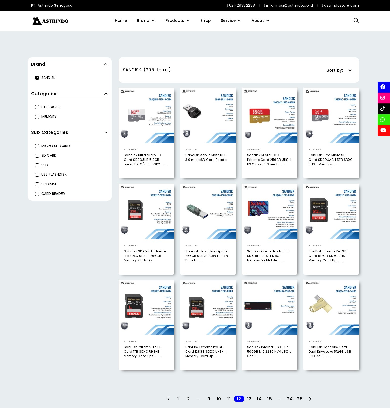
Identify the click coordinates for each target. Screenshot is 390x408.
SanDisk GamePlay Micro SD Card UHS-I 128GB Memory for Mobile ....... (267, 265)
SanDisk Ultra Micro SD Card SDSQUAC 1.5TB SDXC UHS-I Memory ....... (331, 159)
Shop (205, 20)
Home (121, 20)
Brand (143, 20)
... (198, 399)
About (258, 20)
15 (269, 399)
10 (219, 399)
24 (290, 399)
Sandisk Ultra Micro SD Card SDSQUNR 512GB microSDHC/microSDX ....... (145, 159)
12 (239, 399)
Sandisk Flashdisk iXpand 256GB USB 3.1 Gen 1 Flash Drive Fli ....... (206, 265)
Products (175, 20)
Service (228, 20)
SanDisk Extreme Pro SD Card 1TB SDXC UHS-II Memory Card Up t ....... (143, 361)
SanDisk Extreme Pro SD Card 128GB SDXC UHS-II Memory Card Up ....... (205, 361)
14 (259, 399)
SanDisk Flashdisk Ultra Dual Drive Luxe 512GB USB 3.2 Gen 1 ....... (330, 361)
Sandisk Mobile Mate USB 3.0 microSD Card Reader (206, 157)
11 (229, 399)
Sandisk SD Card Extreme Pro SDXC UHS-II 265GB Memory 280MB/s (145, 265)
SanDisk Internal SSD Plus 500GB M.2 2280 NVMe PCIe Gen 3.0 (269, 361)
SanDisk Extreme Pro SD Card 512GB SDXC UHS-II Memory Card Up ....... (329, 265)
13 (249, 399)
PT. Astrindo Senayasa (52, 5)
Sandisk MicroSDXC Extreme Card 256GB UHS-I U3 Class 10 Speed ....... (269, 159)
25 (300, 399)
